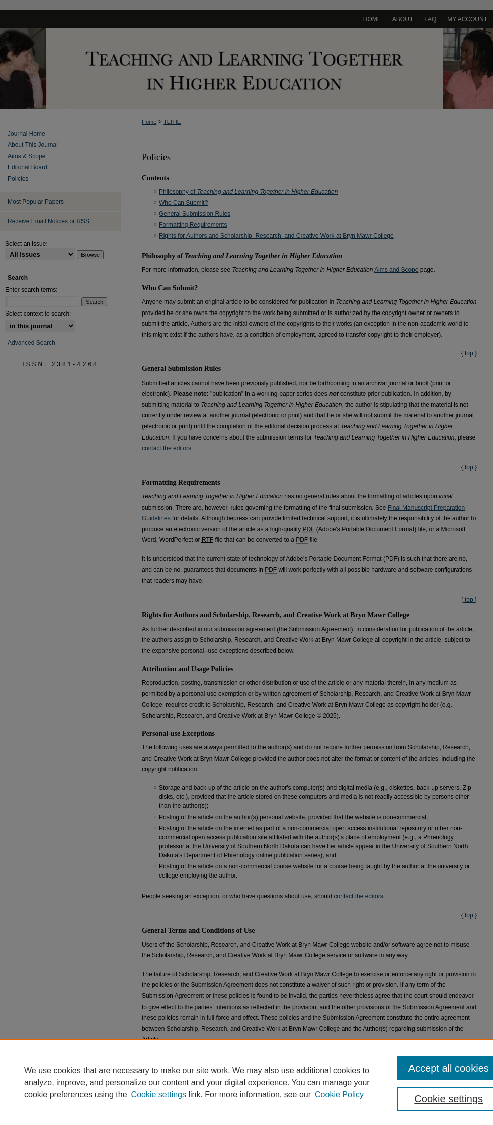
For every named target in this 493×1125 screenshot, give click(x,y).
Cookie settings (158, 1094)
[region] (246, 1082)
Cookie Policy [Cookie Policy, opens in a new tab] (339, 1094)
